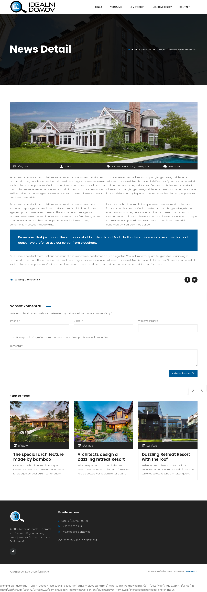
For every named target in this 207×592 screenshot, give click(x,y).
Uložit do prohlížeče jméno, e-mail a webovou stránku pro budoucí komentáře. (60, 337)
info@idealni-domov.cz (74, 531)
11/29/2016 (23, 166)
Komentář (17, 346)
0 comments (172, 166)
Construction (32, 279)
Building (19, 279)
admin (68, 166)
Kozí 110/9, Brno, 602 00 (73, 521)
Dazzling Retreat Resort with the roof (166, 457)
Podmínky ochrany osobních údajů (29, 571)
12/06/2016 (23, 445)
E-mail (78, 321)
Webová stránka (148, 321)
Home (134, 49)
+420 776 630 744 (70, 526)
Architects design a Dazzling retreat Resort (101, 457)
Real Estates (148, 49)
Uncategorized (143, 166)
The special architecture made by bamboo (38, 457)
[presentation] (142, 416)
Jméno (15, 321)
